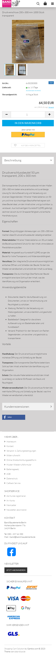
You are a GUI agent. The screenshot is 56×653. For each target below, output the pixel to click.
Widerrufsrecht (13, 455)
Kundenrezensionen (16, 406)
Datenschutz (12, 478)
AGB (8, 474)
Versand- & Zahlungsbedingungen (21, 451)
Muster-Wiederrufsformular (19, 464)
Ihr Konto (10, 500)
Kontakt (10, 446)
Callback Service (13, 483)
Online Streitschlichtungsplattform (21, 460)
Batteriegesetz (12, 469)
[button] (13, 417)
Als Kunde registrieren (16, 496)
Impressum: (11, 441)
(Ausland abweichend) (33, 90)
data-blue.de (19, 651)
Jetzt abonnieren (15, 570)
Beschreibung (12, 160)
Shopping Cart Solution (14, 648)
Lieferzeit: (6, 87)
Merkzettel (11, 505)
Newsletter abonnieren (16, 510)
